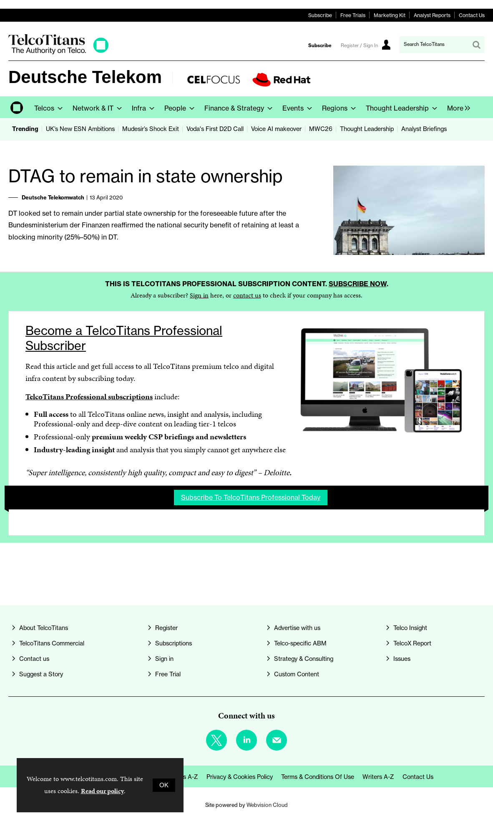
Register (166, 628)
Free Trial (168, 674)
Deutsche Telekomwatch (53, 197)
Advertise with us (297, 628)
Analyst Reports (432, 15)
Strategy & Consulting (303, 659)
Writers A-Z (378, 777)
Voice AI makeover (276, 129)
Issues (401, 659)
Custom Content (296, 674)
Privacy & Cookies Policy (239, 777)
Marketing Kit (389, 15)
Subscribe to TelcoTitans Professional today (250, 497)
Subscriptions (173, 643)
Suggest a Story (41, 674)
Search (476, 44)
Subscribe (320, 15)
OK (164, 785)
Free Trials (352, 15)
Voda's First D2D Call (215, 129)
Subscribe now (358, 284)
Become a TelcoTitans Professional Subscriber (123, 338)
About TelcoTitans (43, 628)
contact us (247, 295)
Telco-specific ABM (300, 643)
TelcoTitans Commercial (51, 643)
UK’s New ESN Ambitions (80, 129)
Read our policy (102, 791)
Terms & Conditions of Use (317, 777)
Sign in (199, 295)
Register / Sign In (359, 45)
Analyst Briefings (424, 129)
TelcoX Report (412, 643)
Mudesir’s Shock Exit (150, 129)
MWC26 (320, 129)
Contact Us (472, 15)
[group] (456, 107)
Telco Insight (410, 628)
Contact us (34, 659)
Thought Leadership (367, 129)
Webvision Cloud (267, 804)
